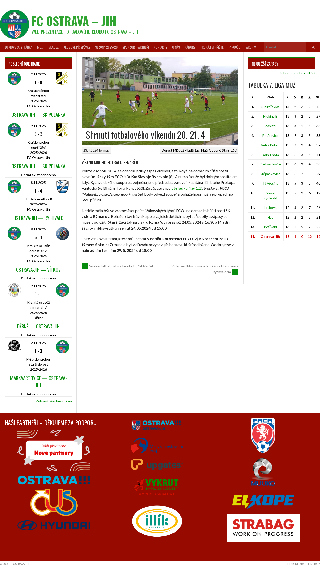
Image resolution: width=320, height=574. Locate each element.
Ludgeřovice (270, 107)
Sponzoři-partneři (135, 46)
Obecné (215, 150)
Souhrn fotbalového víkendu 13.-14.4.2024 (117, 266)
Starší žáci (229, 150)
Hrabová (270, 207)
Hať (270, 217)
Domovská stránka (18, 46)
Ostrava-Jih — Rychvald (38, 217)
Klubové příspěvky (76, 46)
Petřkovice (270, 135)
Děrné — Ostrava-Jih (38, 326)
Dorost (167, 150)
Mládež (53, 46)
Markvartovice (270, 164)
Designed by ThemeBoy (303, 563)
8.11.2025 (38, 182)
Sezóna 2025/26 (106, 46)
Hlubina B (270, 116)
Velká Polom (270, 145)
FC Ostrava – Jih (74, 20)
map (106, 150)
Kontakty (160, 46)
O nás (176, 46)
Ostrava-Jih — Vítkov (38, 269)
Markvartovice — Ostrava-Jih (38, 381)
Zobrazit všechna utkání (54, 401)
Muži (40, 46)
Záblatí (270, 126)
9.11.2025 (38, 74)
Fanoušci (234, 46)
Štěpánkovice (270, 174)
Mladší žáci (192, 150)
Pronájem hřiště (212, 46)
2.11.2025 (38, 286)
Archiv (251, 46)
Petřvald (270, 227)
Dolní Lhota (270, 155)
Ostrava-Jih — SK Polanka (38, 114)
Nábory (190, 46)
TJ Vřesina (270, 183)
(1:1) (186, 188)
